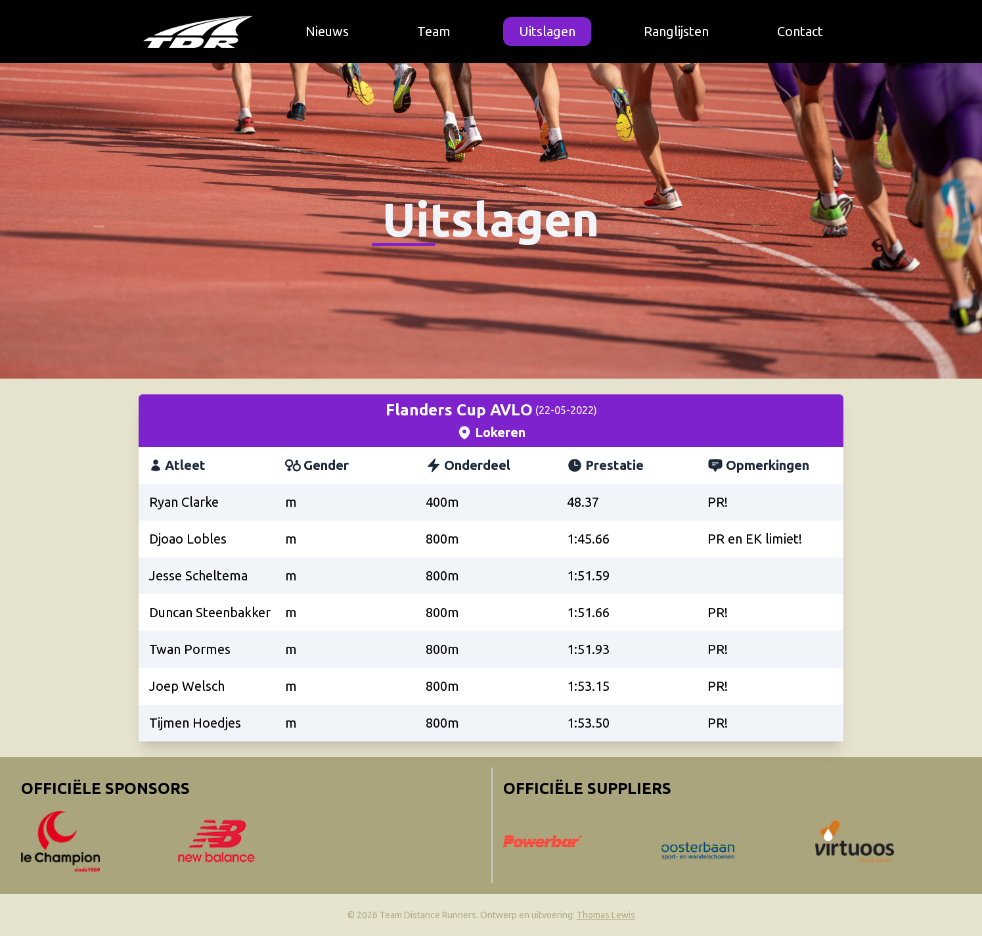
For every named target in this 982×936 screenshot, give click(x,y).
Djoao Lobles (188, 538)
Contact (800, 31)
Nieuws (327, 31)
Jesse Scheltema (198, 575)
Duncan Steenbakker (210, 612)
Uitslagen (547, 31)
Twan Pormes (190, 649)
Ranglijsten (676, 31)
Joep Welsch (187, 685)
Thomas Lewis (606, 915)
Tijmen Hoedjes (195, 722)
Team (434, 31)
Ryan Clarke (184, 501)
